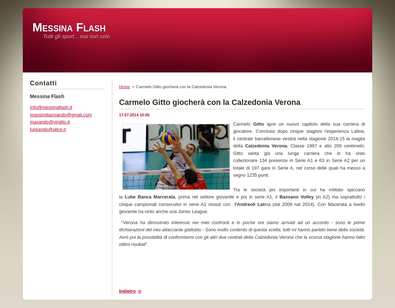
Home (124, 87)
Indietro (127, 291)
